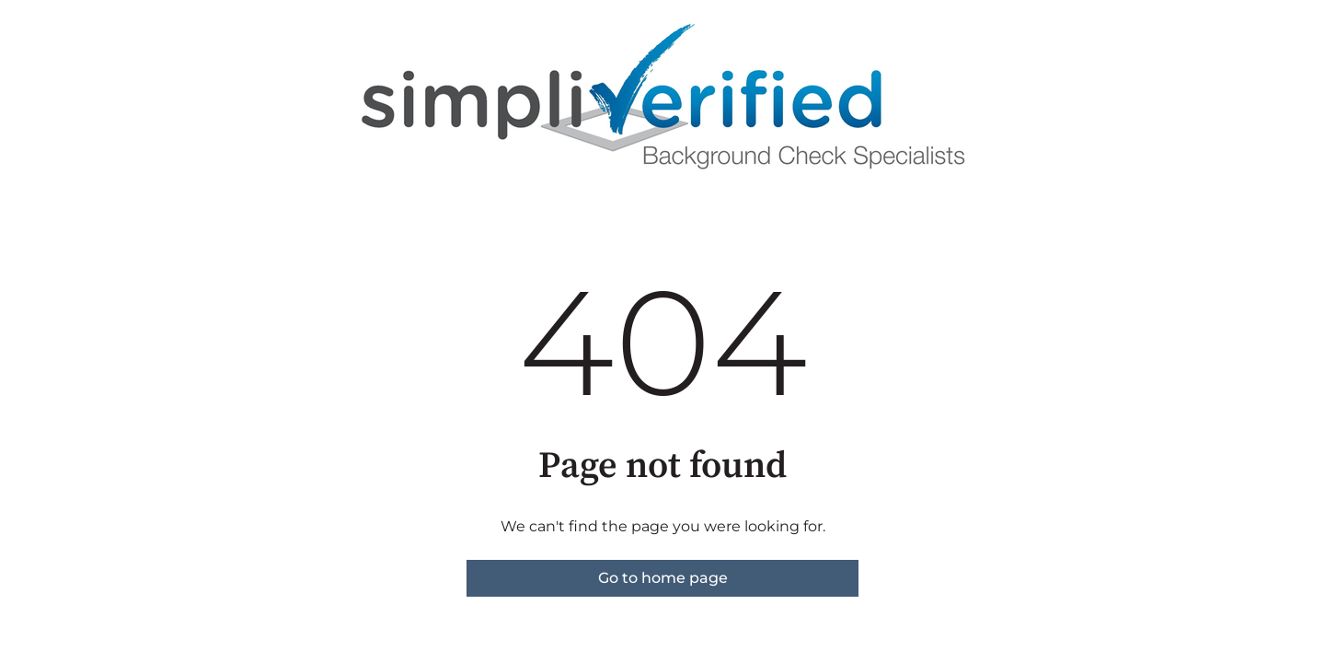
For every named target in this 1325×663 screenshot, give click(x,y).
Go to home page (663, 578)
